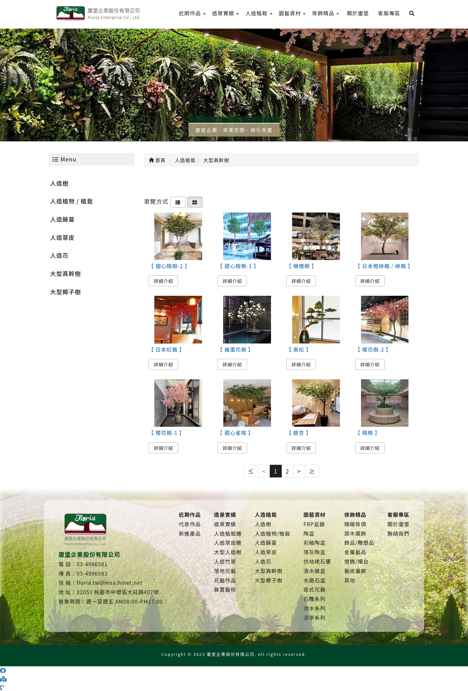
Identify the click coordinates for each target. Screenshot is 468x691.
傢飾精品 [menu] (325, 13)
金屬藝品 (355, 552)
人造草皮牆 (227, 542)
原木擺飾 (355, 533)
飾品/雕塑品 (359, 542)
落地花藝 (225, 571)
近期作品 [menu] (192, 13)
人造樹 (59, 183)
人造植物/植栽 (272, 533)
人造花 (59, 255)
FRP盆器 (314, 524)
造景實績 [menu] (225, 13)
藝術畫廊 (355, 571)
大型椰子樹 (65, 291)
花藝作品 (225, 580)
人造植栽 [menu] (258, 13)
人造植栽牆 (227, 533)
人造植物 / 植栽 (71, 201)
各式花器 (315, 589)
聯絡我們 (398, 533)
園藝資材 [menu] (292, 13)
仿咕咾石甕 (317, 561)
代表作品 (190, 524)
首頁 (157, 160)
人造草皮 (62, 237)
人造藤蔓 (62, 219)
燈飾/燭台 (356, 561)
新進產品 (190, 533)
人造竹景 (225, 561)
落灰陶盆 (315, 552)
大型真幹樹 (65, 273)
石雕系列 (315, 599)
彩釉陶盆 (315, 542)
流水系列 (315, 608)
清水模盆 (315, 571)
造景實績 (225, 524)
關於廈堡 (398, 524)
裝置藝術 (225, 589)
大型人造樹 (227, 552)
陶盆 (309, 533)
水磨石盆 (315, 580)
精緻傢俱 (355, 524)
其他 (349, 580)
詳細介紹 (163, 281)
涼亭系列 (315, 617)
